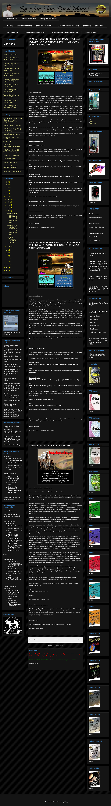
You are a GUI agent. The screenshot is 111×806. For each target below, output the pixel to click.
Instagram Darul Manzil (48, 19)
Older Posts (78, 640)
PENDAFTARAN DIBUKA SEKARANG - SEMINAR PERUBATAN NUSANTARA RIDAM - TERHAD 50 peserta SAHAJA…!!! (54, 42)
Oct (9, 202)
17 (7, 193)
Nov (9, 199)
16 (7, 196)
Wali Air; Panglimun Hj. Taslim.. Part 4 (11, 101)
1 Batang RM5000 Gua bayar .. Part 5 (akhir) (11, 80)
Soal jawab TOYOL (9, 159)
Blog (91, 121)
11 (7, 262)
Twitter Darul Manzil (29, 19)
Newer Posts (33, 640)
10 (7, 264)
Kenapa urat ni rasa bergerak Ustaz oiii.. (10, 167)
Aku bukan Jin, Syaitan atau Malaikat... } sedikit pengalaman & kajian (12, 120)
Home (56, 640)
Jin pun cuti (7, 141)
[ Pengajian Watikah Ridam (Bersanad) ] (65, 32)
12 (7, 259)
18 (7, 191)
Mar (9, 246)
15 (7, 250)
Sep (9, 205)
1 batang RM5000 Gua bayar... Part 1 (11, 59)
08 (7, 270)
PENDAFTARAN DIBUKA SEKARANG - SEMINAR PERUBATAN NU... (12, 217)
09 (7, 267)
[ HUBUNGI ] (99, 25)
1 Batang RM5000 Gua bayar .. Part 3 (11, 69)
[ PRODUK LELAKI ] (24, 25)
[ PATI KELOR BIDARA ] (44, 25)
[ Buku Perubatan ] (12, 32)
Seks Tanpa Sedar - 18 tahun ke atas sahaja (11, 151)
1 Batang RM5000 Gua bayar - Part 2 (11, 64)
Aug (9, 208)
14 (7, 253)
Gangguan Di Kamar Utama (12, 171)
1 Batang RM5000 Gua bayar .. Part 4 (11, 75)
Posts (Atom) (59, 645)
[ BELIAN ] (87, 25)
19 (7, 188)
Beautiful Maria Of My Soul (12, 125)
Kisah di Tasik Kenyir (10, 54)
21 (7, 182)
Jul (9, 211)
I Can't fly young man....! (11, 134)
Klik (4, 445)
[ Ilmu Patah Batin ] (90, 32)
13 (7, 256)
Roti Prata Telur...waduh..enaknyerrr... (12, 145)
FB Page (93, 123)
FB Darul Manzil (11, 19)
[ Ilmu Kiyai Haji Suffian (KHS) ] (35, 32)
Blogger (66, 802)
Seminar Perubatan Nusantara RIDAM (49, 445)
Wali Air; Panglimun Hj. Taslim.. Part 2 (11, 90)
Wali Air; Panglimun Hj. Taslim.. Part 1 (11, 85)
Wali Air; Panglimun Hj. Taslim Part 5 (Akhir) (11, 106)
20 (7, 185)
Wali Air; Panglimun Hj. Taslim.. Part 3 (11, 96)
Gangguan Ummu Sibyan (11, 138)
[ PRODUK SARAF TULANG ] (68, 25)
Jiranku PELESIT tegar (11, 155)
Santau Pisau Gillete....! (11, 162)
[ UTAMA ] (9, 25)
